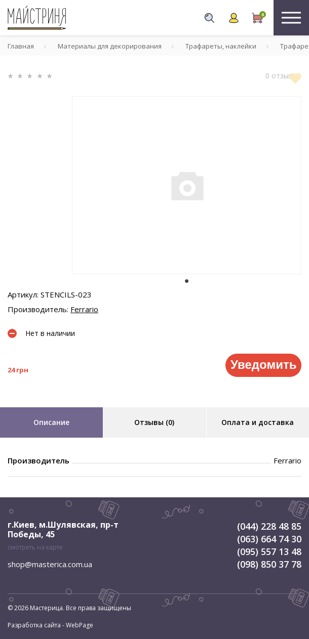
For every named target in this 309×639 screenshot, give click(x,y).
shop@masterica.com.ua (50, 564)
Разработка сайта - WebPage (50, 625)
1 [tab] (187, 281)
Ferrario (84, 309)
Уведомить (263, 364)
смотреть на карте (35, 547)
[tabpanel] (186, 185)
